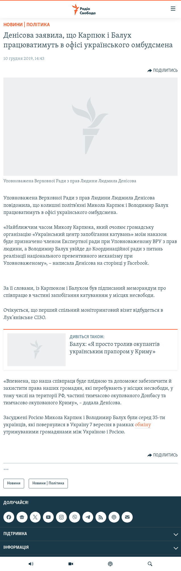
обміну (143, 425)
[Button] (162, 71)
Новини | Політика (26, 25)
